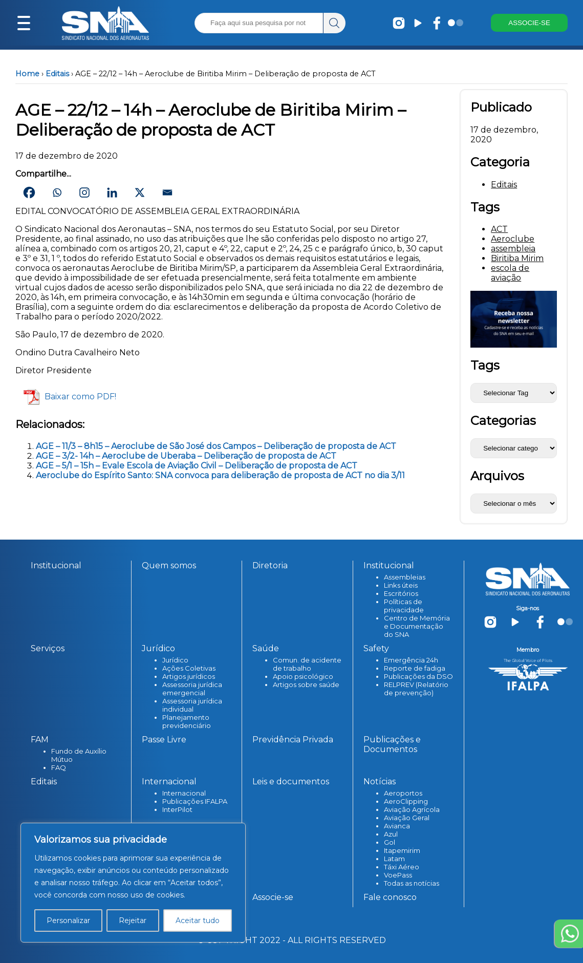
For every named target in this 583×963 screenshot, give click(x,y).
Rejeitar (132, 920)
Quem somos (169, 565)
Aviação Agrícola (412, 809)
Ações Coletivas (188, 668)
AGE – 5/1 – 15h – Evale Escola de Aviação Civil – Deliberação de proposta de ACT (196, 465)
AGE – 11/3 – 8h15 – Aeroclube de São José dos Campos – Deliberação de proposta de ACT (216, 446)
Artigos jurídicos (188, 676)
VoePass (398, 875)
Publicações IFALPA (194, 801)
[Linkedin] (112, 192)
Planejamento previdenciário (186, 721)
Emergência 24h (411, 660)
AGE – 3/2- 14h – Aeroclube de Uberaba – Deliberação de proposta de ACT (186, 456)
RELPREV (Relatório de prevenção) (416, 688)
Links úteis (401, 585)
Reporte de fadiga (414, 668)
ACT (499, 229)
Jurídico (158, 648)
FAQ (58, 767)
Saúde (265, 648)
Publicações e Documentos (392, 744)
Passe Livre (164, 739)
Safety (376, 648)
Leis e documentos (290, 781)
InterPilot (177, 809)
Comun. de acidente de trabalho (307, 664)
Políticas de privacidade (404, 605)
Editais (57, 73)
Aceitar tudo (198, 920)
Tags (485, 365)
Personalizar (68, 920)
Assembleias (404, 577)
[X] (140, 192)
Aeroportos (403, 793)
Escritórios (401, 593)
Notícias (379, 781)
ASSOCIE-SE (529, 23)
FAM (40, 739)
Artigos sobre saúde (306, 684)
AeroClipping (406, 801)
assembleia (513, 248)
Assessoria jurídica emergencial (192, 688)
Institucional (56, 565)
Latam (394, 858)
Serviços (47, 648)
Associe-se (272, 897)
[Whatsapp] (57, 192)
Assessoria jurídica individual (192, 705)
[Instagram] (84, 192)
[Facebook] (29, 192)
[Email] (167, 192)
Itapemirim (402, 850)
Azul (391, 834)
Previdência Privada (292, 739)
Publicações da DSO (418, 676)
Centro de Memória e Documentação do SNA (417, 626)
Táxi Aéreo (401, 867)
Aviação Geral (406, 818)
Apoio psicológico (303, 676)
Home (27, 73)
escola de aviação (510, 273)
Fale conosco (390, 897)
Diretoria (270, 565)
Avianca (397, 826)
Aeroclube (512, 239)
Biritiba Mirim (517, 258)
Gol (389, 842)
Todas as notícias (411, 883)
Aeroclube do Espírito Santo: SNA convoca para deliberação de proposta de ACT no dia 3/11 (220, 475)
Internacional (169, 781)
